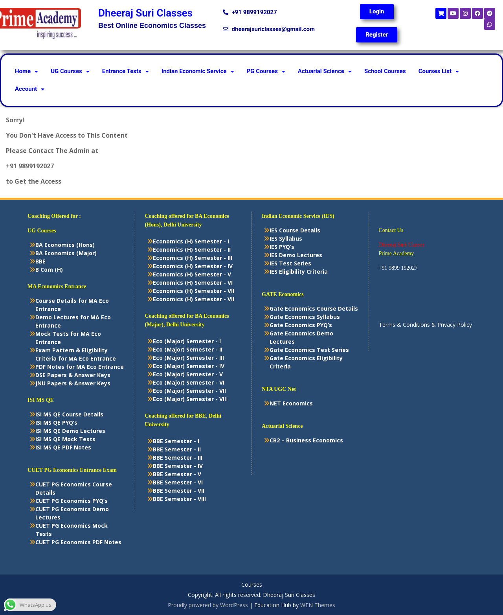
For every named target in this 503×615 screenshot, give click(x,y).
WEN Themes (317, 605)
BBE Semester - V (177, 474)
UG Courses (70, 71)
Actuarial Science (325, 71)
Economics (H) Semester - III (192, 257)
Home (26, 71)
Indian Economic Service (198, 71)
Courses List (439, 71)
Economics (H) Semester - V (192, 274)
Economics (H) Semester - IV (193, 266)
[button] (26, 71)
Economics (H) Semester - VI (193, 282)
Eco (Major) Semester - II (187, 349)
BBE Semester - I (176, 441)
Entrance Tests (125, 71)
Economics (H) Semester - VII (193, 291)
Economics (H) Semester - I (191, 241)
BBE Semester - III (177, 457)
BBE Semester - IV (178, 466)
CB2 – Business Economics (306, 440)
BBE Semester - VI (178, 482)
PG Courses (266, 71)
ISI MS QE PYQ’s (56, 422)
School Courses (385, 71)
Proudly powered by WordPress (208, 605)
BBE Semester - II (177, 449)
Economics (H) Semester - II (192, 249)
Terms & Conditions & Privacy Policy (425, 324)
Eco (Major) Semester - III (188, 357)
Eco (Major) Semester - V (188, 374)
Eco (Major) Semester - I (187, 341)
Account (29, 88)
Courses (251, 584)
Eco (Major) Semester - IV (188, 366)
